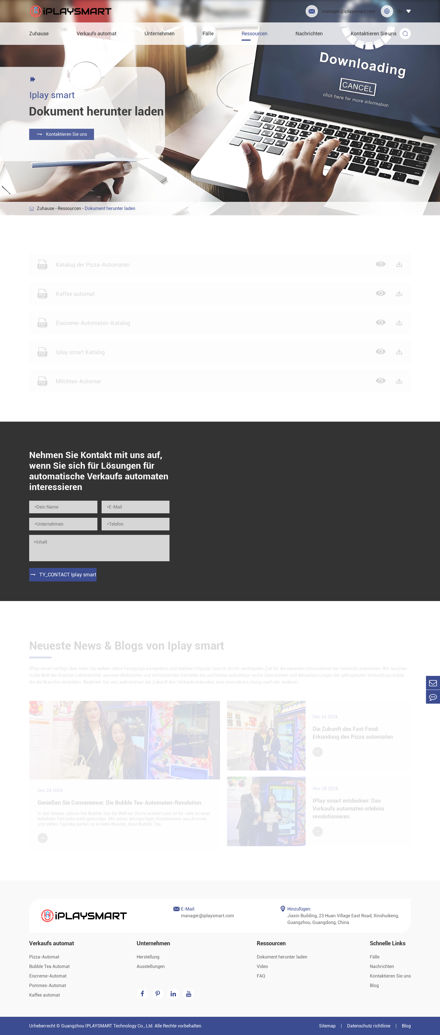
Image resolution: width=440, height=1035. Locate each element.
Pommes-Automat (47, 985)
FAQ (261, 976)
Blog (374, 985)
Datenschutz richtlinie (368, 1026)
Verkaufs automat (96, 33)
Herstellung (148, 957)
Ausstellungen (151, 966)
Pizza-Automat (44, 957)
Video (262, 966)
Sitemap (327, 1026)
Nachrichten (309, 33)
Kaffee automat (44, 995)
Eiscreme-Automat (48, 976)
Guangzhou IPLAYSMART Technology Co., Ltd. (107, 1026)
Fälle (208, 33)
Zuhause (39, 33)
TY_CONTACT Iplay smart (63, 574)
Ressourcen (254, 33)
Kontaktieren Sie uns (374, 33)
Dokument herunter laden (282, 957)
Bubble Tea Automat (49, 966)
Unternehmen (160, 33)
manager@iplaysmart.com (340, 11)
